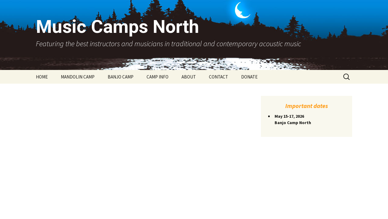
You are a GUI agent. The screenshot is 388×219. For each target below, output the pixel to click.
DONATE (249, 77)
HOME (42, 77)
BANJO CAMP (120, 77)
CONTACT (218, 77)
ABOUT (189, 77)
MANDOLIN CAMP (78, 77)
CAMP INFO (157, 77)
